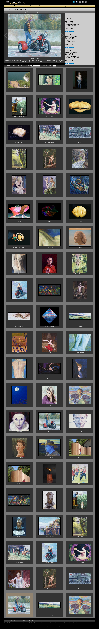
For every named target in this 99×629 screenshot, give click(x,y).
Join (58, 6)
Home (8, 6)
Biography (25, 12)
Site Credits (31, 620)
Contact (91, 12)
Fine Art (16, 6)
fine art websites (26, 623)
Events (51, 6)
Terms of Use (23, 620)
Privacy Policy (14, 620)
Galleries (32, 6)
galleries (43, 623)
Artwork (15, 12)
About (6, 620)
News (20, 12)
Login (65, 6)
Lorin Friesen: (11, 9)
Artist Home (9, 12)
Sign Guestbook (84, 12)
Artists (24, 6)
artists (38, 623)
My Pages (38, 12)
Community (42, 6)
